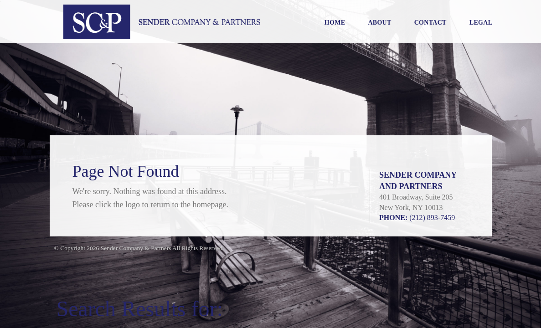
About (379, 22)
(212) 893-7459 (432, 217)
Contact (430, 22)
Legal (481, 22)
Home (335, 22)
